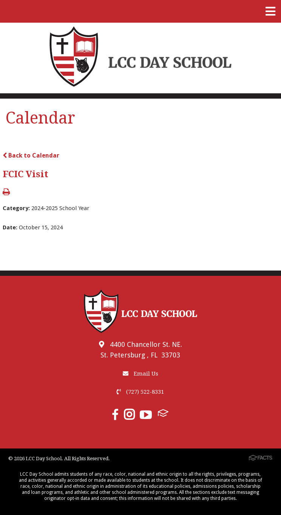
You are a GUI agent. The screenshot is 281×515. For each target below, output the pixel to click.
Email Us (140, 373)
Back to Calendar (31, 155)
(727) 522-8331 (140, 391)
